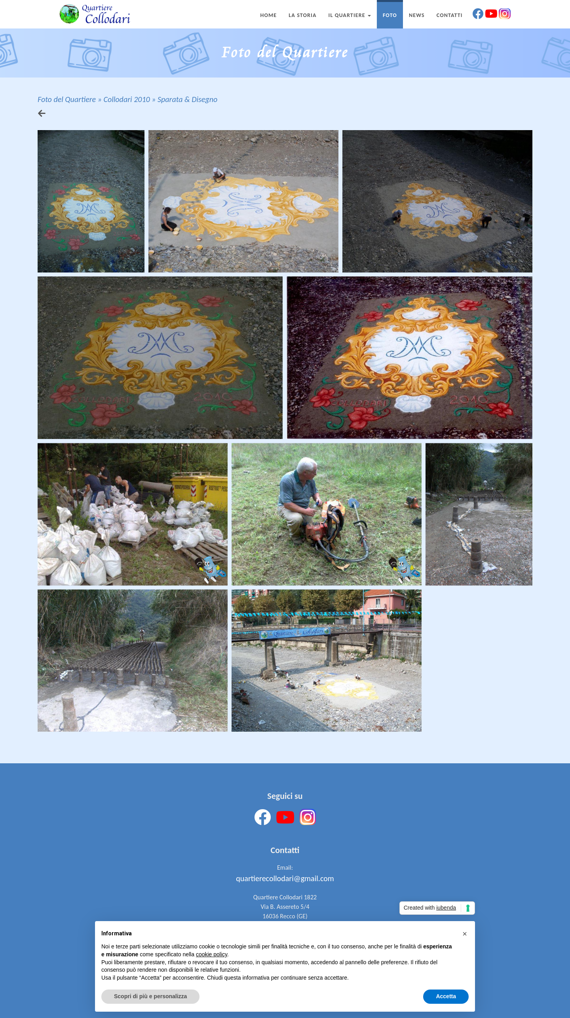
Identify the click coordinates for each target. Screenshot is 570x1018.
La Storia (302, 15)
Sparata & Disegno (187, 99)
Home (268, 15)
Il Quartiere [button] (350, 15)
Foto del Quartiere (67, 99)
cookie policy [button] (211, 954)
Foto (390, 15)
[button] (464, 933)
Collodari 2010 (126, 99)
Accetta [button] (446, 996)
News (417, 15)
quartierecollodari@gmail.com (285, 878)
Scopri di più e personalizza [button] (150, 996)
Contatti (450, 15)
